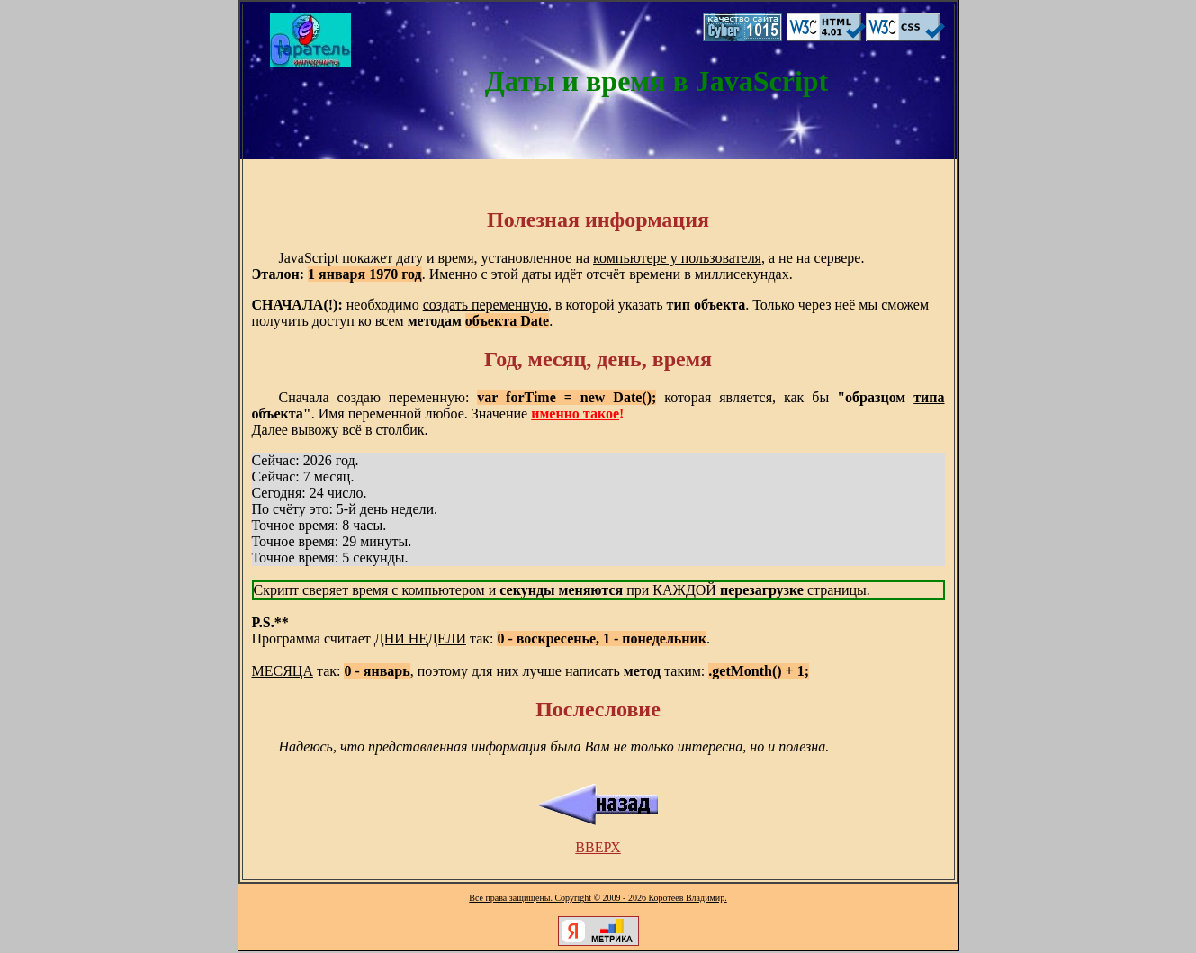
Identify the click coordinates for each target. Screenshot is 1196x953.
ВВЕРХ (597, 847)
